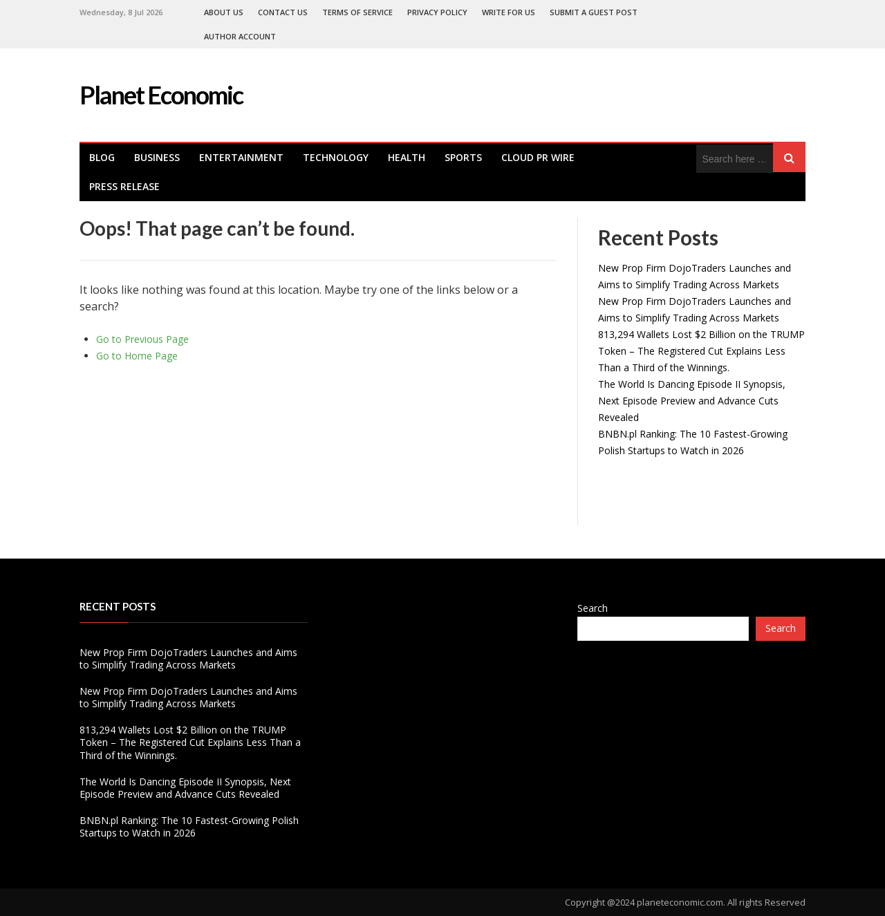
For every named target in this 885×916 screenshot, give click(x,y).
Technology (336, 157)
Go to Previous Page (142, 339)
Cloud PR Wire (538, 157)
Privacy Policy (437, 12)
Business (157, 157)
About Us (223, 12)
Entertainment (241, 157)
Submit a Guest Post (593, 12)
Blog (102, 157)
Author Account (240, 36)
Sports (463, 157)
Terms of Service (357, 12)
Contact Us (283, 12)
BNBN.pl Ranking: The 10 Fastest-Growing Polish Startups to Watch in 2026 (189, 826)
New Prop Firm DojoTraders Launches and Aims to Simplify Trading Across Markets (188, 658)
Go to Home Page (137, 355)
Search (592, 608)
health (406, 157)
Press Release (124, 186)
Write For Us (508, 12)
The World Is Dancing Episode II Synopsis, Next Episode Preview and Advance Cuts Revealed (691, 400)
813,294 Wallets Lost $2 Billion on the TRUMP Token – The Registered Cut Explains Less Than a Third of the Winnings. (701, 351)
